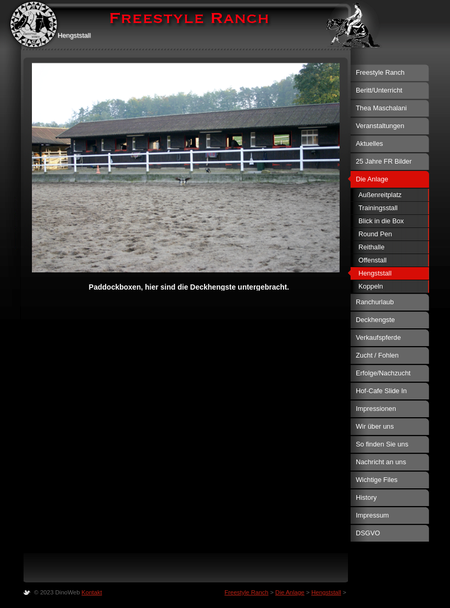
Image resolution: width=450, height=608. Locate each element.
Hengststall (374, 273)
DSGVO (368, 533)
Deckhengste (375, 320)
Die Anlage (372, 179)
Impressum (372, 515)
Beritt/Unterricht (379, 90)
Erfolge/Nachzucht (383, 373)
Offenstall (372, 260)
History (366, 497)
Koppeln (370, 286)
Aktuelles (369, 143)
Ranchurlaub (375, 302)
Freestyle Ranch (380, 72)
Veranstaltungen (380, 126)
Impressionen (376, 408)
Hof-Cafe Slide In (381, 391)
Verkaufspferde (378, 337)
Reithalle (371, 247)
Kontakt (92, 592)
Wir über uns (375, 426)
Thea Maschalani (381, 108)
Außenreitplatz (380, 195)
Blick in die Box (381, 221)
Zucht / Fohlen (377, 355)
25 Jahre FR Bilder (384, 161)
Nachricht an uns (381, 462)
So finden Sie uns (382, 444)
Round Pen (375, 234)
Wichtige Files (377, 480)
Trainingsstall (378, 208)
